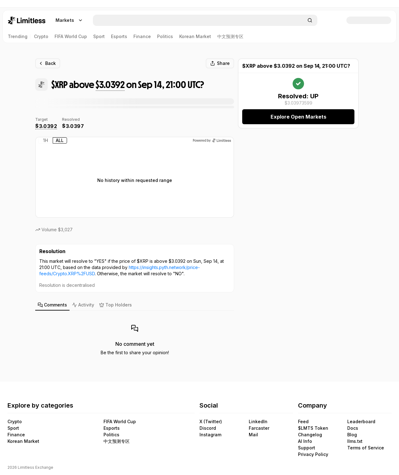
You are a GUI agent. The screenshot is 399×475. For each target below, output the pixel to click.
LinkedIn (258, 421)
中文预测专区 (116, 441)
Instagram (210, 434)
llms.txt (355, 441)
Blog (352, 434)
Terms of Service (365, 447)
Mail (253, 434)
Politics (111, 434)
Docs (352, 428)
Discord (208, 428)
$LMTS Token (313, 428)
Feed (303, 421)
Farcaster (259, 428)
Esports (111, 428)
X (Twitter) (211, 421)
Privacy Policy (313, 454)
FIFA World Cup (119, 421)
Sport (13, 428)
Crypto (14, 421)
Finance (16, 434)
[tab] (52, 305)
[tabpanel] (134, 337)
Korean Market (23, 441)
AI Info (305, 441)
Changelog (310, 434)
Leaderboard (361, 421)
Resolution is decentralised (67, 285)
